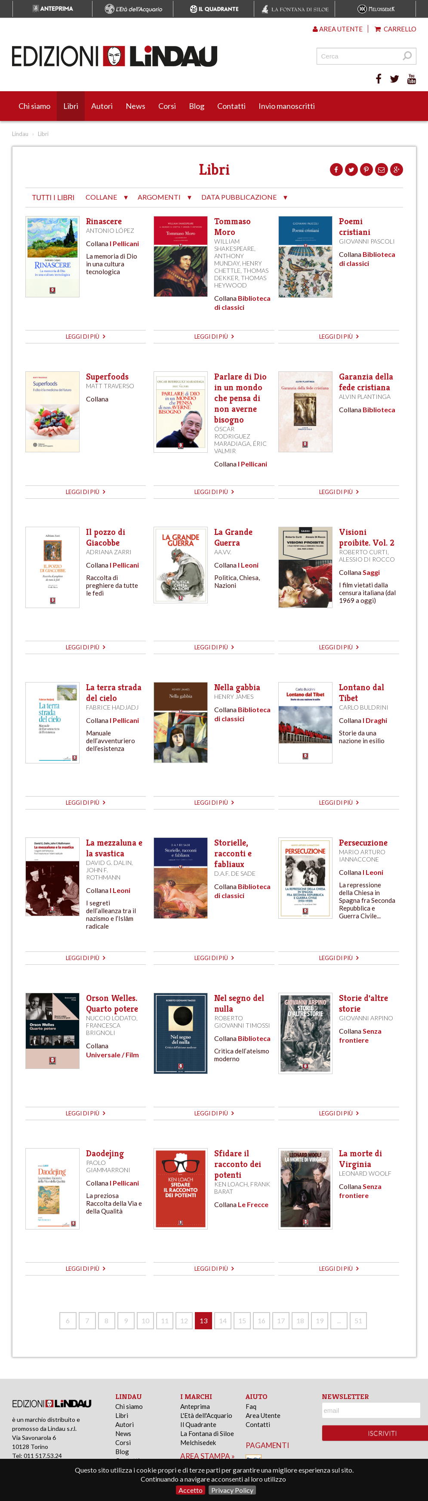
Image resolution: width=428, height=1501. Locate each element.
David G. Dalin (109, 862)
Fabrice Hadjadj (112, 707)
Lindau (20, 133)
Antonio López (110, 230)
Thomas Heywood (240, 281)
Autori (102, 106)
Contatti (231, 106)
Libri (70, 106)
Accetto (191, 1490)
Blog (196, 106)
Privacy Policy (232, 1490)
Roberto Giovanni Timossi (242, 1021)
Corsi (167, 106)
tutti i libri (53, 197)
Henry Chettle (238, 266)
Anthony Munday (229, 259)
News (135, 106)
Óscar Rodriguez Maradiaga (232, 436)
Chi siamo (34, 106)
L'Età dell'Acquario (206, 1415)
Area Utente (263, 1415)
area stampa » (207, 1456)
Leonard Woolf (365, 1173)
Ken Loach (231, 1184)
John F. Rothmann (103, 873)
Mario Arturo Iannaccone (362, 855)
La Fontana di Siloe (207, 1433)
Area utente (338, 29)
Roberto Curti (363, 552)
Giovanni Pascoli (367, 241)
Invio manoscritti (287, 106)
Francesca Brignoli (103, 1029)
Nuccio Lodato (111, 1018)
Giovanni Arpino (366, 1018)
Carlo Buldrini (363, 707)
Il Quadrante (198, 1424)
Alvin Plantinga (365, 396)
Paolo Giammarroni (108, 1166)
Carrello (395, 29)
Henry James (233, 696)
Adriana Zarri (109, 552)
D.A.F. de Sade (235, 873)
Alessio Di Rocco (367, 559)
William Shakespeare (234, 245)
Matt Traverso (110, 385)
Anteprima (195, 1406)
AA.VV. (222, 552)
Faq (251, 1406)
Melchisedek (198, 1442)
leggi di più (85, 336)
